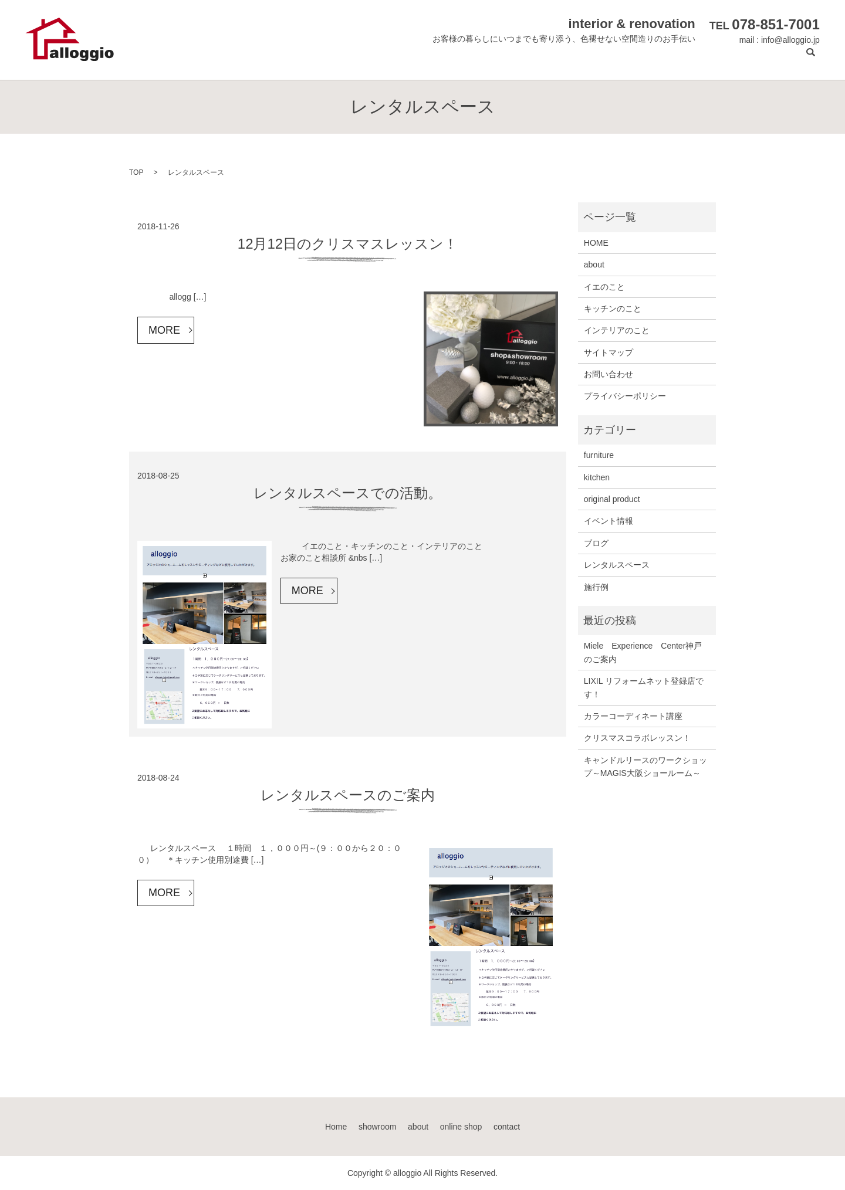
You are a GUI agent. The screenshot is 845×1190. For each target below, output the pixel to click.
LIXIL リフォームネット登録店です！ (644, 687)
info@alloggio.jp (790, 40)
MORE (164, 330)
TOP (136, 172)
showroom (590, 59)
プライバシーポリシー (625, 396)
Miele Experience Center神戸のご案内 (643, 652)
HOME (596, 243)
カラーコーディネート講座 (633, 716)
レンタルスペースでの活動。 (348, 493)
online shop (689, 59)
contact (774, 59)
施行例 (596, 587)
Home (542, 59)
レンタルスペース (617, 564)
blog (736, 59)
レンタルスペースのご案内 (348, 795)
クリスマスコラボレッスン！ (637, 738)
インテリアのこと (617, 330)
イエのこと (604, 286)
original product (612, 499)
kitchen (597, 477)
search (811, 59)
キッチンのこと (612, 308)
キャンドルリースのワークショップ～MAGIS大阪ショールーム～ (645, 766)
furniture (599, 455)
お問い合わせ (608, 374)
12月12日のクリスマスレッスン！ (348, 244)
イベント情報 (608, 521)
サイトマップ (608, 352)
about (638, 59)
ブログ (596, 543)
